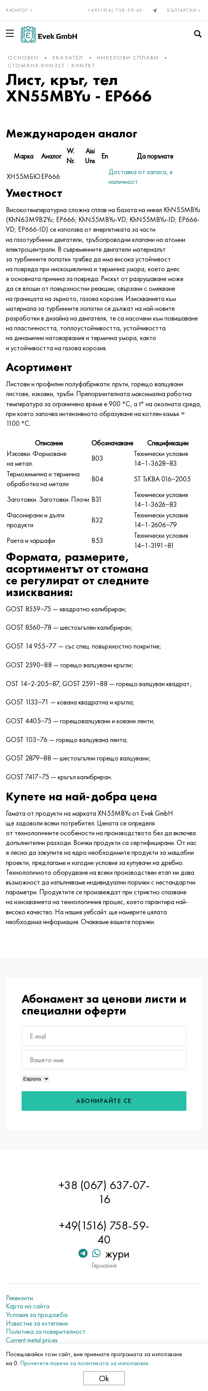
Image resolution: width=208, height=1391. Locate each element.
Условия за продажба (37, 1314)
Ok (104, 1378)
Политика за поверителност (46, 1331)
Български (184, 10)
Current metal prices (32, 1340)
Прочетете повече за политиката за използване (84, 1363)
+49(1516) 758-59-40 (115, 10)
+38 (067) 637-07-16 (104, 1192)
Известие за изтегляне (37, 1323)
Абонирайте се (104, 1101)
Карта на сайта (27, 1306)
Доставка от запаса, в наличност (141, 176)
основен (23, 57)
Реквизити (19, 1298)
